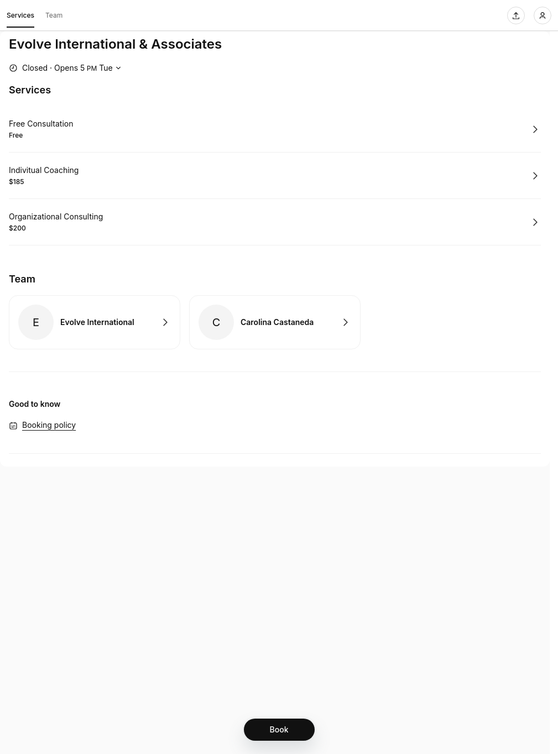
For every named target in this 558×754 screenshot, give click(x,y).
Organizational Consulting (56, 216)
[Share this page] (516, 15)
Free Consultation (41, 123)
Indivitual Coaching (44, 170)
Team (53, 15)
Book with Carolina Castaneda (275, 322)
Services (20, 17)
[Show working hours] (66, 68)
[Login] (542, 15)
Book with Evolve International (94, 322)
